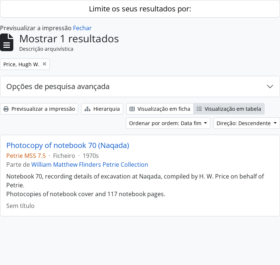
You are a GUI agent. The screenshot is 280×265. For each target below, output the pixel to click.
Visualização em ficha (159, 108)
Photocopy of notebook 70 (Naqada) (67, 145)
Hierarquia (102, 108)
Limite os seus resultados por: (140, 9)
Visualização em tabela (229, 108)
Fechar (82, 28)
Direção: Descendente (244, 123)
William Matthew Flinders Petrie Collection (89, 164)
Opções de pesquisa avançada (58, 86)
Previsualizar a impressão (39, 108)
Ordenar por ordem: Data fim (166, 123)
